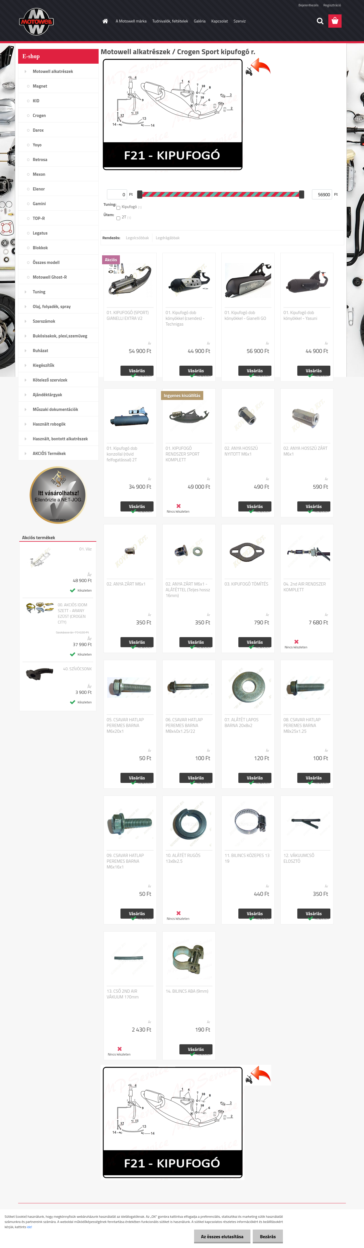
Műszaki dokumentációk (55, 409)
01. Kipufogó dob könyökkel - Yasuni (300, 315)
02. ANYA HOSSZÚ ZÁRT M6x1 (305, 451)
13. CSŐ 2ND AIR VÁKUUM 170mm (123, 994)
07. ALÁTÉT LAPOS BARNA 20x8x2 (241, 722)
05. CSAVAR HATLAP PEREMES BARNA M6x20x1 (125, 725)
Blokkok (40, 247)
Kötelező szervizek (50, 380)
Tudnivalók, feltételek (170, 21)
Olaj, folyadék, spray (52, 306)
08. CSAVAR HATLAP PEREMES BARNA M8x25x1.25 (302, 725)
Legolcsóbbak (137, 238)
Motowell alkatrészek (53, 71)
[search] (320, 21)
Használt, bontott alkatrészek (60, 438)
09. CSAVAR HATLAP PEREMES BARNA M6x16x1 (125, 861)
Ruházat (40, 350)
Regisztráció (332, 5)
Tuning (39, 291)
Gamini (39, 203)
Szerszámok (44, 321)
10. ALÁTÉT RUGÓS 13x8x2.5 (183, 858)
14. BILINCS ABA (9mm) (187, 991)
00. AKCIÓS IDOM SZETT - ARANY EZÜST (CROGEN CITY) (72, 613)
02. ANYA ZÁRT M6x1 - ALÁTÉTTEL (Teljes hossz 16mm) (188, 589)
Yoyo (37, 144)
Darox (38, 130)
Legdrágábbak (168, 238)
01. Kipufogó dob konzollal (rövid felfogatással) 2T (122, 454)
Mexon (39, 174)
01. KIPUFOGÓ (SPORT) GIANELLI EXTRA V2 (128, 315)
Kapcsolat (219, 21)
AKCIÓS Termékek (49, 453)
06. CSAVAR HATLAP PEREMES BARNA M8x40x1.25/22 (184, 725)
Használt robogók (49, 424)
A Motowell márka (131, 21)
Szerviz (240, 21)
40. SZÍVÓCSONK (77, 669)
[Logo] (57, 21)
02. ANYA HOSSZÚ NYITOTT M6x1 (241, 451)
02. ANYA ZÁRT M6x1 (126, 584)
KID (36, 100)
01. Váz (85, 549)
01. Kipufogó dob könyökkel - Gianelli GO (245, 315)
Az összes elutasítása (222, 1236)
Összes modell (46, 262)
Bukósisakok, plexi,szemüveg (60, 336)
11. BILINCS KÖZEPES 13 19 (247, 858)
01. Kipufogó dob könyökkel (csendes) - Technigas (185, 318)
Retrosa (40, 159)
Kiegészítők (43, 365)
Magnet (40, 86)
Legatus (40, 233)
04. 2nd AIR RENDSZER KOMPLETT (304, 587)
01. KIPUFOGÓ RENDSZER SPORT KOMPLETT (183, 454)
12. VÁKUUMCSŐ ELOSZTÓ (298, 858)
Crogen (39, 115)
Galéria (200, 21)
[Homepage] (105, 21)
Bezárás (268, 1236)
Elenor (39, 189)
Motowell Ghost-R (50, 277)
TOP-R (39, 218)
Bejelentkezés (308, 5)
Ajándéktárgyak (47, 394)
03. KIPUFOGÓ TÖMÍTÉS (246, 584)
